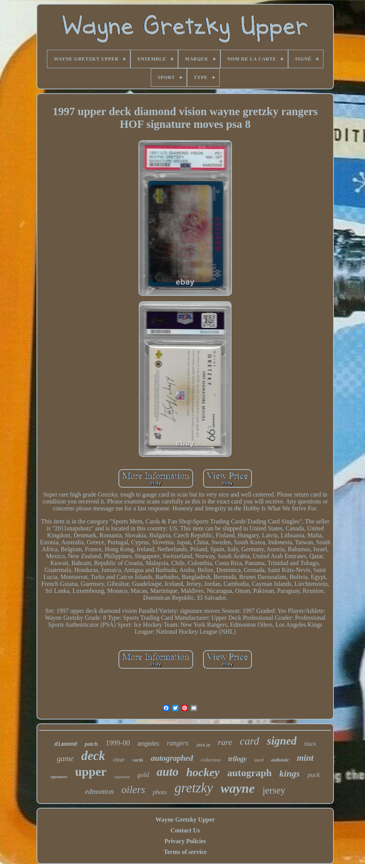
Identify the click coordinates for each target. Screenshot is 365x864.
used (258, 760)
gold (143, 774)
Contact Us (185, 830)
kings (289, 773)
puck (314, 774)
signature (122, 776)
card (249, 741)
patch (91, 744)
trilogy (237, 759)
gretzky (194, 787)
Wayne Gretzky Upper (185, 819)
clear (119, 760)
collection (210, 760)
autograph (249, 772)
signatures (58, 777)
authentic (280, 760)
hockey (203, 772)
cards (137, 760)
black (310, 744)
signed (282, 741)
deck (93, 756)
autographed (172, 758)
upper (91, 771)
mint (305, 758)
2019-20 (203, 745)
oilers (133, 789)
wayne (238, 788)
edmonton (99, 791)
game (65, 758)
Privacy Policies (185, 841)
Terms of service (185, 852)
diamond (65, 744)
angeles (148, 743)
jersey (273, 790)
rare (225, 742)
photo (160, 792)
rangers (177, 743)
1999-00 (117, 743)
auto (167, 771)
